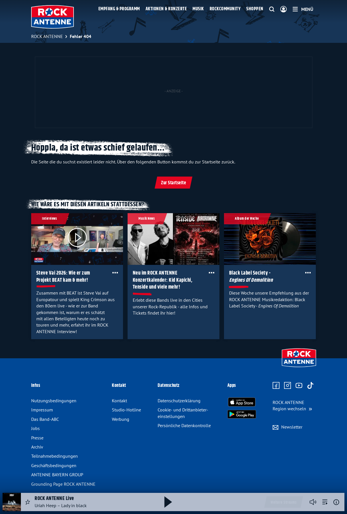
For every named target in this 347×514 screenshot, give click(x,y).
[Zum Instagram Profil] (287, 386)
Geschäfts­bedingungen (53, 465)
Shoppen (254, 9)
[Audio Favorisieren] (27, 502)
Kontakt (119, 400)
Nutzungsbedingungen (53, 400)
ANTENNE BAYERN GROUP (57, 474)
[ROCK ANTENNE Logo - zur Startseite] (52, 17)
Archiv (37, 447)
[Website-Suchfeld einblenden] (271, 9)
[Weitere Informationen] (336, 502)
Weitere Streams (284, 502)
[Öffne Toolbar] (114, 272)
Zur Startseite (173, 183)
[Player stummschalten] (313, 502)
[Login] (283, 9)
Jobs (35, 428)
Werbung (120, 419)
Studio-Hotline (126, 410)
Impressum (42, 410)
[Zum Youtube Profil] (299, 386)
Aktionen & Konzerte (166, 9)
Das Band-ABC (45, 419)
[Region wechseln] (292, 405)
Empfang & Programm (119, 9)
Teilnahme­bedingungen (54, 456)
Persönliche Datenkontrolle (184, 425)
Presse (37, 438)
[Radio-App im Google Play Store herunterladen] (241, 414)
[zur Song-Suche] (325, 502)
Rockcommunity (225, 9)
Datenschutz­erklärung (179, 400)
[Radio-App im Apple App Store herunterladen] (241, 402)
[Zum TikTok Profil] (310, 386)
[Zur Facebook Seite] (276, 386)
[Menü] (303, 9)
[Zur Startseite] (299, 367)
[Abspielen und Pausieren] (168, 502)
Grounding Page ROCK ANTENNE (63, 484)
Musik (198, 9)
